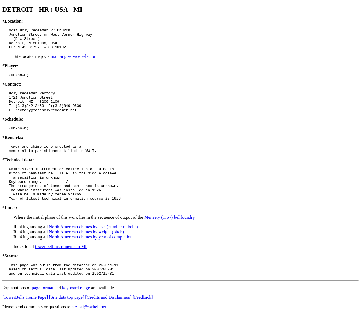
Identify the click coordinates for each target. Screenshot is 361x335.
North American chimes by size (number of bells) (93, 245)
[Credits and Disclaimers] (108, 318)
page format (42, 308)
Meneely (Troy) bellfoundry (169, 235)
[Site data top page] (66, 318)
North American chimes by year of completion (91, 255)
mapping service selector (73, 60)
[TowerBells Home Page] (25, 318)
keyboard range (76, 308)
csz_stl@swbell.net (88, 327)
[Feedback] (143, 318)
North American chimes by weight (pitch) (86, 250)
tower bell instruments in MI (61, 265)
